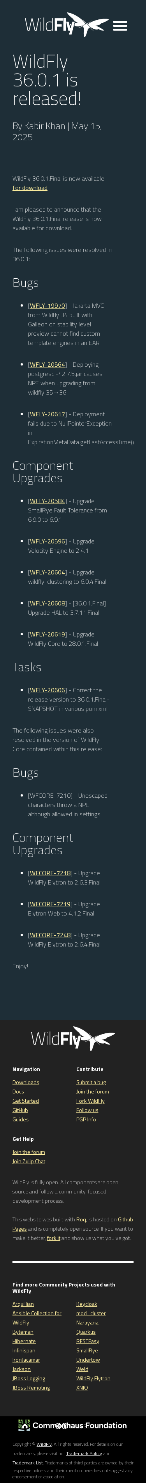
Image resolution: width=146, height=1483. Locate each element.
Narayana (87, 1322)
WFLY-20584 (47, 500)
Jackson (21, 1369)
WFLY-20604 (47, 572)
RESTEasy (87, 1341)
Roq (81, 1219)
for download (29, 187)
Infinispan (23, 1350)
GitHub (20, 1110)
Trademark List (27, 1462)
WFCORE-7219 (50, 904)
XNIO (82, 1387)
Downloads (25, 1082)
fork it (53, 1238)
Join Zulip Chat (28, 1161)
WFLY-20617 (47, 414)
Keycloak (86, 1304)
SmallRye (87, 1350)
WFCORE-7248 (50, 935)
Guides (20, 1119)
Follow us (87, 1110)
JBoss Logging (28, 1378)
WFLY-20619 (47, 634)
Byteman (22, 1332)
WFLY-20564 (47, 364)
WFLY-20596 (47, 541)
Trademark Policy (84, 1453)
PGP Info (86, 1119)
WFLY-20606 (47, 690)
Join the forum (92, 1091)
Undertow (88, 1359)
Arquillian (23, 1304)
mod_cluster (91, 1313)
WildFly (44, 1444)
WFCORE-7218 (50, 873)
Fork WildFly (90, 1101)
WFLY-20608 (47, 603)
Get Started (25, 1101)
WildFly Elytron (93, 1378)
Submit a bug (91, 1082)
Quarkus (86, 1332)
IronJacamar (26, 1359)
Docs (18, 1091)
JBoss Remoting (31, 1387)
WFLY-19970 (47, 305)
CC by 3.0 (80, 1426)
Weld (82, 1369)
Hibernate (24, 1341)
